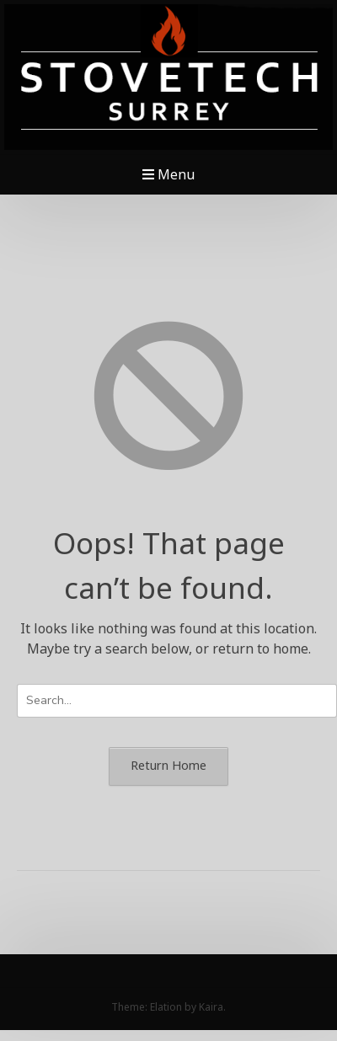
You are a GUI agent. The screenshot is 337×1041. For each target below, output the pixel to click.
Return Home (168, 765)
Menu (168, 174)
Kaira (211, 1007)
